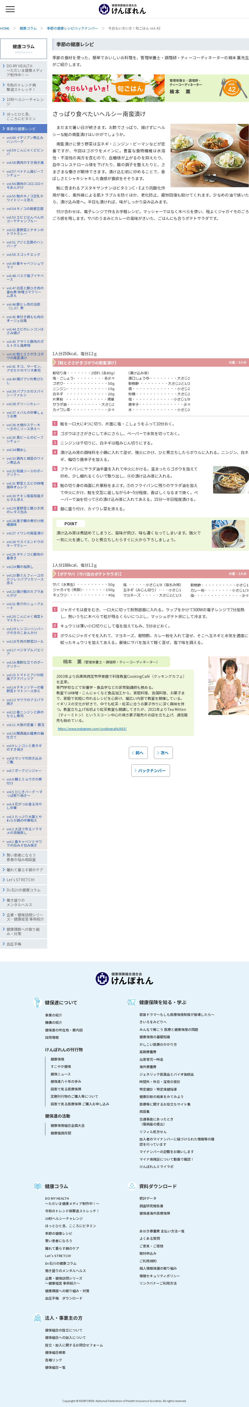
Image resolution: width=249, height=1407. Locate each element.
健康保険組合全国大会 (68, 1125)
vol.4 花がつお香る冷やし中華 (24, 806)
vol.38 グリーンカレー (23, 403)
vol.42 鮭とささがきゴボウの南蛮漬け (25, 355)
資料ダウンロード (158, 1186)
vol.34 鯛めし (17, 449)
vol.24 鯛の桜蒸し (20, 566)
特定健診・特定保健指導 (158, 1089)
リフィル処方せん (153, 1131)
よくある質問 (149, 1238)
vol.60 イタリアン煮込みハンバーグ (25, 139)
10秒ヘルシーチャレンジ (25, 101)
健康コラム (28, 28)
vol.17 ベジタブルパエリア (25, 651)
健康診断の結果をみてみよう (161, 1096)
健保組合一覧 (55, 1367)
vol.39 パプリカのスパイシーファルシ (25, 393)
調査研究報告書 (151, 1205)
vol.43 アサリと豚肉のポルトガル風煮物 (25, 343)
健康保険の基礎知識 (154, 1036)
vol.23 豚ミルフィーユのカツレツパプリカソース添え (25, 579)
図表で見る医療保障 (66, 1088)
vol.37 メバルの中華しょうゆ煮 (25, 414)
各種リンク (53, 1359)
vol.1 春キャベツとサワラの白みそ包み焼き (24, 843)
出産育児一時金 (151, 1059)
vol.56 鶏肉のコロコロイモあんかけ (25, 185)
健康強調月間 (61, 1132)
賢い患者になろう (58, 1240)
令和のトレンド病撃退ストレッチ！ (21, 87)
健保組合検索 (55, 1352)
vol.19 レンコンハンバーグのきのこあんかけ (25, 630)
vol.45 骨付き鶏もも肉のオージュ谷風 (25, 318)
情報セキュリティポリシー (159, 1275)
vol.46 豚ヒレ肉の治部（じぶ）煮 (23, 306)
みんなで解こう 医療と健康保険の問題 (168, 1029)
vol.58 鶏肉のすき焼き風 (25, 162)
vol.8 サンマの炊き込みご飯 (24, 760)
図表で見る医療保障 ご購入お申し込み (80, 1103)
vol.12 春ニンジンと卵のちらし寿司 (25, 714)
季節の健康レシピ (58, 1233)
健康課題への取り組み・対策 (23, 931)
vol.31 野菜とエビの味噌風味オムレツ (25, 485)
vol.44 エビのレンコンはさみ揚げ (25, 331)
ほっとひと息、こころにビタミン (21, 116)
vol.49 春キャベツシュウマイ (25, 265)
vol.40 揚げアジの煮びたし (25, 380)
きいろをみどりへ (153, 1021)
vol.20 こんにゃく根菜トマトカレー (25, 618)
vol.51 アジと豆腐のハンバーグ (25, 244)
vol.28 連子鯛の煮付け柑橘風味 (25, 522)
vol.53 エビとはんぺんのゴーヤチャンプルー (25, 219)
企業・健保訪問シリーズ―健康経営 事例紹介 (25, 917)
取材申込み (147, 1253)
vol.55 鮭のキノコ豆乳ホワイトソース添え (25, 197)
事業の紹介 (53, 1015)
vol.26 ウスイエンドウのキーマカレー (25, 543)
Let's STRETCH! (20, 879)
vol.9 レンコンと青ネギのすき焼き (24, 747)
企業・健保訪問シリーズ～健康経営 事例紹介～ (63, 1281)
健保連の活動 (57, 1116)
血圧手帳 (14, 943)
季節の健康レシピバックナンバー (72, 28)
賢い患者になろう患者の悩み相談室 (21, 857)
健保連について (61, 1002)
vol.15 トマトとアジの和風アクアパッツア (25, 676)
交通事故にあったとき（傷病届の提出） (156, 1122)
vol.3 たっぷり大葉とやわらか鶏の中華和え (24, 818)
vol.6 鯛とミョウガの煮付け (24, 781)
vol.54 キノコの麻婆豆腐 (25, 208)
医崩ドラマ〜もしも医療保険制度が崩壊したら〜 (176, 1014)
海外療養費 (147, 1066)
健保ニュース (61, 1074)
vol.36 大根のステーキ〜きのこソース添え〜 (23, 426)
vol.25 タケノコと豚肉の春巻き (25, 556)
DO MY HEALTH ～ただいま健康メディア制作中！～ (25, 70)
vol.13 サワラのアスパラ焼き (25, 701)
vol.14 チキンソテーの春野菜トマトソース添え (25, 689)
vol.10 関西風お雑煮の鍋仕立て (25, 735)
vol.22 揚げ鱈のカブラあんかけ (25, 593)
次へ (165, 752)
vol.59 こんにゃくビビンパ (25, 152)
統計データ (147, 1198)
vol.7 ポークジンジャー (24, 770)
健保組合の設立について (64, 1330)
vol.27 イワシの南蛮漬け (25, 533)
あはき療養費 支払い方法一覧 (162, 1231)
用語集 (144, 1111)
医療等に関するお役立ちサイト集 (165, 1104)
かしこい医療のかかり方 (158, 1044)
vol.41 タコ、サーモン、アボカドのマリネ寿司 (25, 368)
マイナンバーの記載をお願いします (166, 1151)
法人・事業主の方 (64, 1317)
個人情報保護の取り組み (158, 1268)
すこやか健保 (61, 1066)
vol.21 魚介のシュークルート (25, 605)
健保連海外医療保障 (154, 1213)
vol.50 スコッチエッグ (23, 254)
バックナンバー (152, 770)
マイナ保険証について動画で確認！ (166, 1159)
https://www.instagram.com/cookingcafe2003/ (92, 728)
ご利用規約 (147, 1260)
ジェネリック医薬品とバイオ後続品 (166, 1074)
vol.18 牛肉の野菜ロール (25, 641)
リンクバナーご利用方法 (158, 1283)
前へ (139, 752)
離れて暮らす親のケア (25, 869)
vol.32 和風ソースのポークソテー (25, 472)
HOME (4, 28)
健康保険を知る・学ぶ (162, 1002)
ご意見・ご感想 (151, 1245)
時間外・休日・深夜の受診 (159, 1081)
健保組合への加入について (65, 1337)
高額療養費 (147, 1051)
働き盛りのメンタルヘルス (19, 902)
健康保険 (57, 1059)
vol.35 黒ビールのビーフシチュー (25, 439)
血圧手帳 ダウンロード (64, 1298)
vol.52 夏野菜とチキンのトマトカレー (25, 231)
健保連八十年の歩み (66, 1081)
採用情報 (52, 1037)
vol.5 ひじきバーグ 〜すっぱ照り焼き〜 (25, 793)
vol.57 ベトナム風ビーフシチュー (25, 173)
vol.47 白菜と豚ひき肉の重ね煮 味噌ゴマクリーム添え (25, 291)
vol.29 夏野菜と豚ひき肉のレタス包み (25, 510)
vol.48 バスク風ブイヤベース (25, 277)
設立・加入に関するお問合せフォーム (74, 1345)
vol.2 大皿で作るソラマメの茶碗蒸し (24, 830)
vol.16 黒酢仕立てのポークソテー (25, 664)
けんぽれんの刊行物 (64, 1049)
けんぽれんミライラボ (156, 1166)
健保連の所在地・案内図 (64, 1029)
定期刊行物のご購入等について (74, 1096)
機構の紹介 (53, 1022)
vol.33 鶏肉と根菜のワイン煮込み (25, 460)
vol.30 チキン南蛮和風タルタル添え (25, 497)
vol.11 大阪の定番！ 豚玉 (26, 724)
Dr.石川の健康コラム (24, 889)
